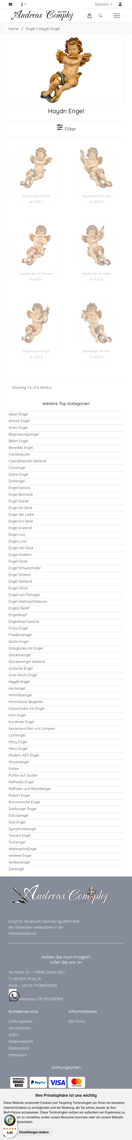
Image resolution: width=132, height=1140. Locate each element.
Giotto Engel (19, 641)
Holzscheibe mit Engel (27, 708)
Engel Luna (18, 541)
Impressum (18, 1055)
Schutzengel (18, 815)
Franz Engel (18, 628)
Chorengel (17, 467)
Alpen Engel (18, 414)
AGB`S (13, 1035)
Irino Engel (17, 715)
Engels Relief (19, 608)
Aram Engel (18, 427)
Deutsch (102, 4)
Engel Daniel (19, 501)
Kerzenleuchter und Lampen (32, 728)
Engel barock (19, 488)
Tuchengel (17, 842)
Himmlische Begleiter (26, 702)
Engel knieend (20, 528)
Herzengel (17, 688)
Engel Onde (18, 561)
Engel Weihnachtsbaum (28, 601)
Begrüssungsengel (24, 434)
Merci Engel (18, 748)
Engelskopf (18, 615)
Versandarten (20, 1028)
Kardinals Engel (21, 722)
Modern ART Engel (24, 755)
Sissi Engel (17, 822)
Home (14, 29)
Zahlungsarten (21, 1021)
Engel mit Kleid (21, 548)
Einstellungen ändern (34, 1132)
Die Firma (77, 1021)
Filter (66, 128)
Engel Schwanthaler (25, 568)
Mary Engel (18, 742)
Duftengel (17, 481)
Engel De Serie (20, 508)
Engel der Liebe (21, 514)
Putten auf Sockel (23, 775)
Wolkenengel (19, 862)
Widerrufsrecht (21, 1041)
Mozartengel (19, 762)
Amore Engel (19, 421)
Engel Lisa (17, 534)
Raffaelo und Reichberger (30, 788)
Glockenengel (20, 655)
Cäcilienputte (19, 454)
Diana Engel (18, 474)
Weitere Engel (20, 855)
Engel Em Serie (21, 521)
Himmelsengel (20, 695)
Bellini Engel (18, 441)
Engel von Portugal (24, 595)
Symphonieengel (22, 829)
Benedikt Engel (21, 447)
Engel (30, 29)
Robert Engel (19, 795)
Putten (14, 768)
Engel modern (20, 554)
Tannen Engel (20, 835)
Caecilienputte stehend (27, 461)
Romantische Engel (24, 802)
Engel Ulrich (18, 588)
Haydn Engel (49, 29)
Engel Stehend (20, 581)
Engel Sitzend (19, 574)
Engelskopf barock (24, 621)
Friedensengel (20, 635)
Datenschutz (19, 1048)
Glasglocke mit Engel (26, 648)
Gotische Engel (21, 668)
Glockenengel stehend (27, 661)
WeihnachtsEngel (23, 849)
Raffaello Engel (21, 782)
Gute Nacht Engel (23, 675)
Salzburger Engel (23, 809)
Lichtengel (17, 735)
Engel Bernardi (21, 494)
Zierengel (16, 869)
